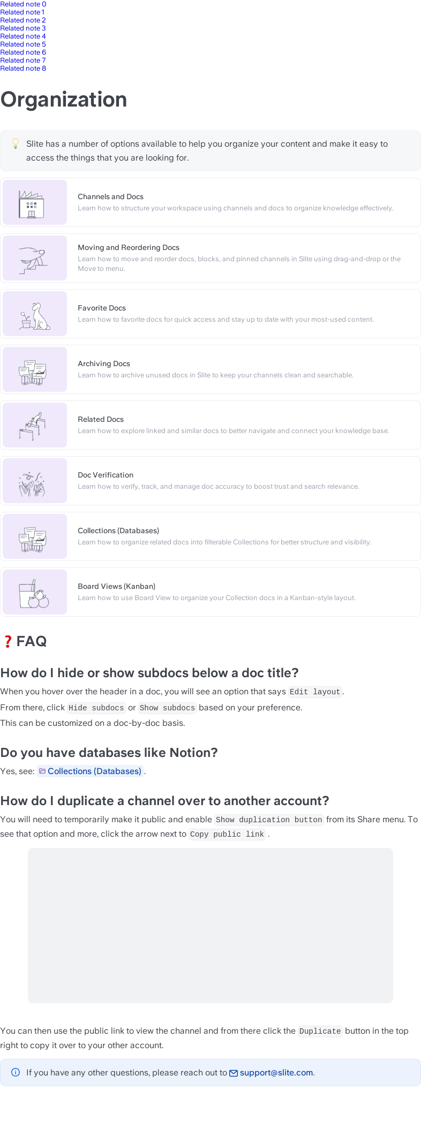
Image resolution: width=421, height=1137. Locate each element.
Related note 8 (23, 68)
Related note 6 (23, 52)
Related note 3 (23, 28)
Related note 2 (23, 20)
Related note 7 (23, 60)
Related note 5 (23, 44)
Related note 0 (23, 4)
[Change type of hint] (15, 143)
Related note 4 (23, 36)
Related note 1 (22, 12)
